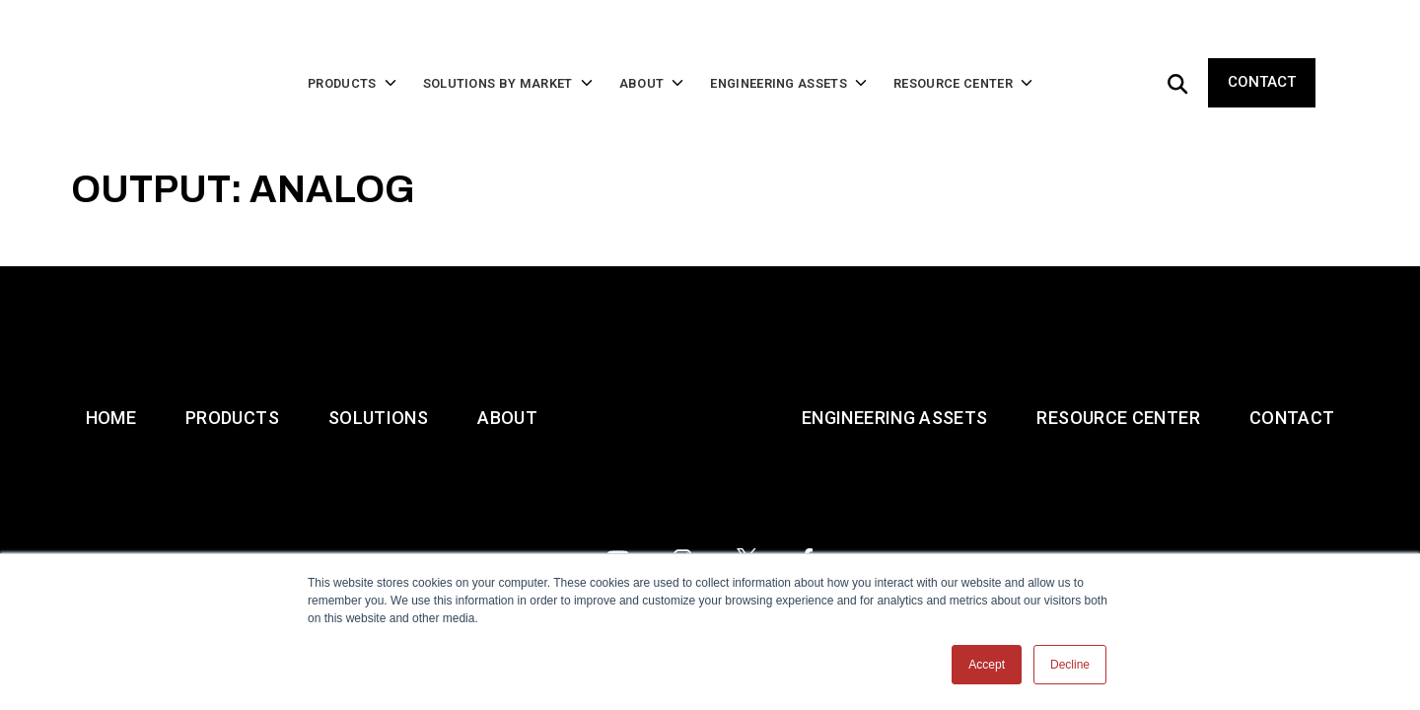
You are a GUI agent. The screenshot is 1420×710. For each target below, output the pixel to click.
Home (111, 473)
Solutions (378, 473)
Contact (1262, 51)
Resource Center (1117, 473)
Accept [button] (986, 665)
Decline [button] (1070, 665)
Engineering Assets (894, 473)
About (507, 473)
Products (232, 473)
